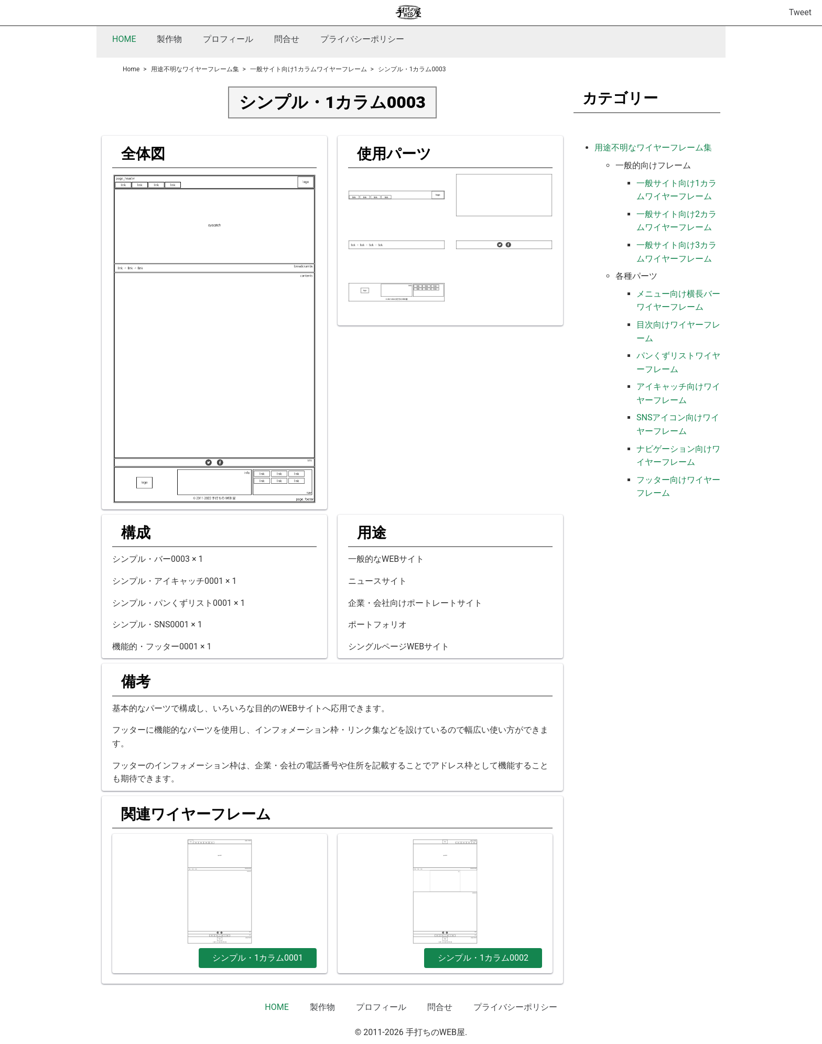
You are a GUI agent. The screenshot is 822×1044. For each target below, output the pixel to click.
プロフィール (228, 39)
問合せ (286, 39)
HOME (124, 39)
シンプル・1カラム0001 (257, 958)
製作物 (169, 39)
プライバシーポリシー (362, 39)
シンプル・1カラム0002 (483, 958)
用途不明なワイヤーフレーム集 (653, 148)
